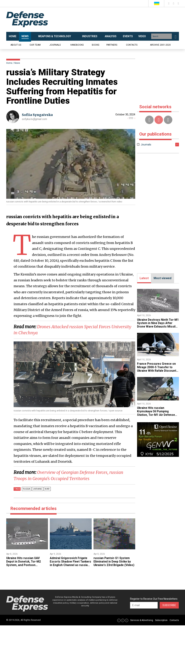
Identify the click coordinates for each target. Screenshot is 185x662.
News (17, 63)
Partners (111, 45)
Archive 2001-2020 (160, 45)
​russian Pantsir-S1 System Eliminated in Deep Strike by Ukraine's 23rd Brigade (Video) (113, 563)
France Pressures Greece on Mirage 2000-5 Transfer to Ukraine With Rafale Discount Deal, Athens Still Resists (157, 368)
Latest (144, 278)
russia (26, 489)
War (45, 489)
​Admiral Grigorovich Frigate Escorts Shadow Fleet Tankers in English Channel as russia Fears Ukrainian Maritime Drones (70, 564)
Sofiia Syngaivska (37, 115)
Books (95, 45)
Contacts (131, 45)
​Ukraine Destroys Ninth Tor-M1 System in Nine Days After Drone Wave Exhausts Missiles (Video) (157, 325)
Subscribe (169, 605)
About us (15, 45)
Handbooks (77, 45)
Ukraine (36, 489)
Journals (55, 45)
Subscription (161, 620)
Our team (35, 45)
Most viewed (162, 278)
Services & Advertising (141, 620)
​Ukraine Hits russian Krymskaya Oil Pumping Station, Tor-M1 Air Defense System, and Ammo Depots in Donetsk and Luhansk (157, 414)
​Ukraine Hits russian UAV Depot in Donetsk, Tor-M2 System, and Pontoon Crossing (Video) (24, 563)
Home (9, 63)
